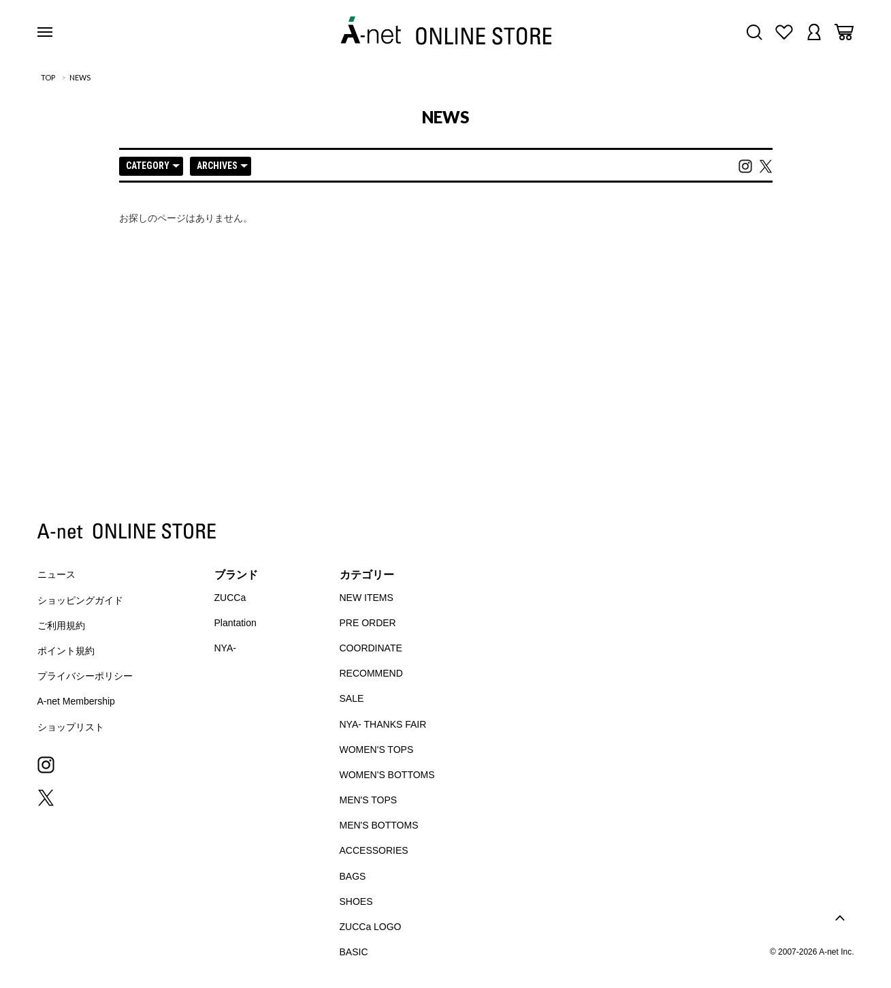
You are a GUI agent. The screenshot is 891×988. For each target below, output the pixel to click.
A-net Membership (76, 701)
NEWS (80, 77)
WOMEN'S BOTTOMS (387, 774)
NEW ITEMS (366, 597)
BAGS (353, 876)
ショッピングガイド (80, 600)
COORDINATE (371, 648)
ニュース (56, 574)
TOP (48, 77)
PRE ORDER (368, 622)
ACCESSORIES (374, 850)
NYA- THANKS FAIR (383, 724)
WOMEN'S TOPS (377, 749)
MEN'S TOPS (369, 799)
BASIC (354, 951)
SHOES (356, 901)
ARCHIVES (222, 165)
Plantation (235, 622)
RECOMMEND (371, 673)
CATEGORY (153, 165)
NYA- (225, 648)
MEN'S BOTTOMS (379, 825)
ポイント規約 (66, 650)
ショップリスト (70, 727)
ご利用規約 (61, 625)
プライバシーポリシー (85, 675)
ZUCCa (230, 597)
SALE (352, 698)
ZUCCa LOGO (371, 926)
